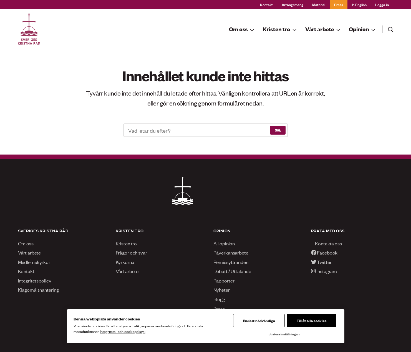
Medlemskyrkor (34, 261)
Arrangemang (292, 4)
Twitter (321, 261)
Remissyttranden (230, 261)
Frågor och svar (131, 252)
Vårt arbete (29, 252)
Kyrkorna (125, 261)
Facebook (324, 252)
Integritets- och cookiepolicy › (122, 331)
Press (338, 4)
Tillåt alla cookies (311, 320)
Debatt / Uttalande (232, 271)
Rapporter (224, 280)
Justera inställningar (284, 334)
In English (359, 4)
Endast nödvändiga (259, 320)
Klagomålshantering (38, 289)
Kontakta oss (326, 243)
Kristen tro (126, 243)
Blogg (219, 299)
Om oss (26, 243)
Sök (278, 130)
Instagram (324, 271)
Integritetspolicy (34, 280)
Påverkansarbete (230, 252)
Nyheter (221, 289)
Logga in (382, 4)
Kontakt (266, 4)
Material (318, 4)
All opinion (224, 243)
